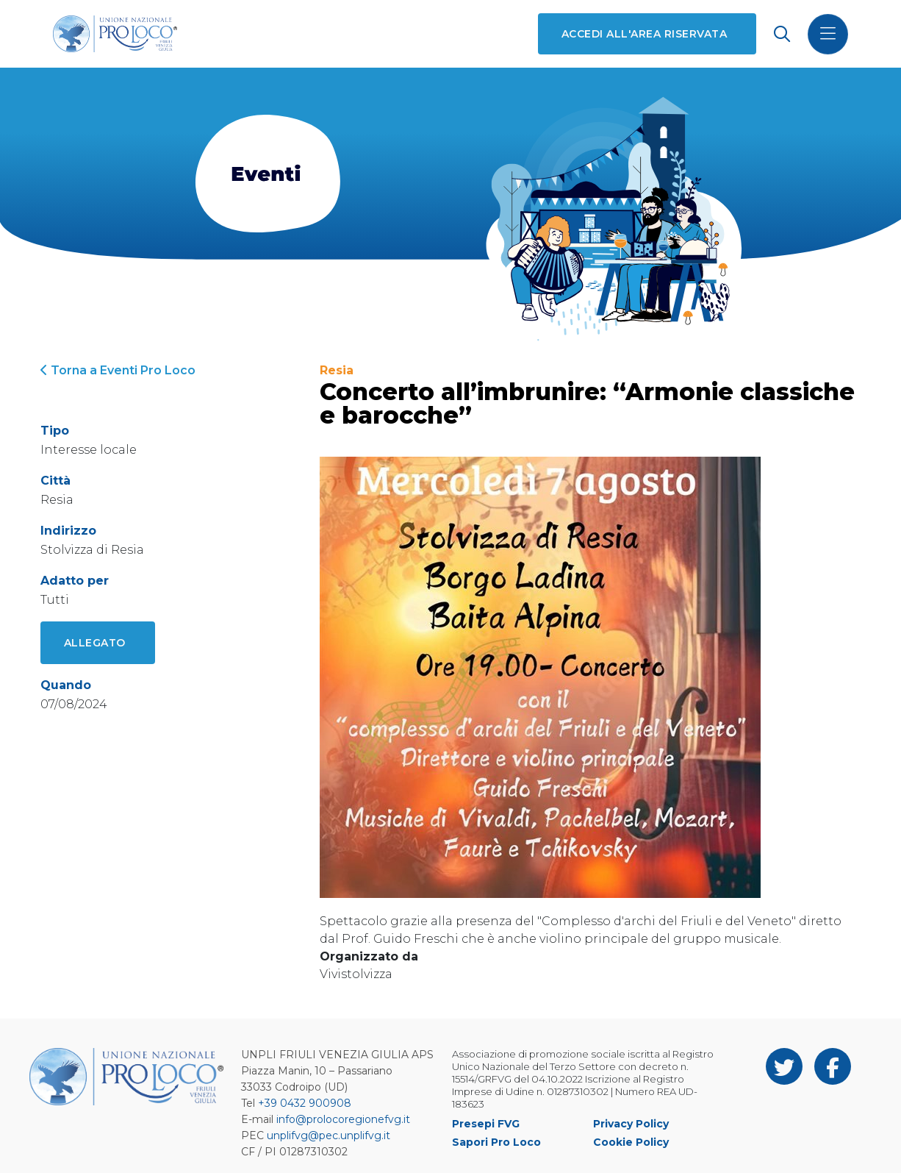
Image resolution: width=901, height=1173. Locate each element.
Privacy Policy (631, 1123)
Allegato (95, 642)
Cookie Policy (631, 1142)
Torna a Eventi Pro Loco (117, 370)
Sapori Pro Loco (496, 1142)
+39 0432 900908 (304, 1103)
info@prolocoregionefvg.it (343, 1119)
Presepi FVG (486, 1123)
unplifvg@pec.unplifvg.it (328, 1135)
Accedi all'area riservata (644, 33)
